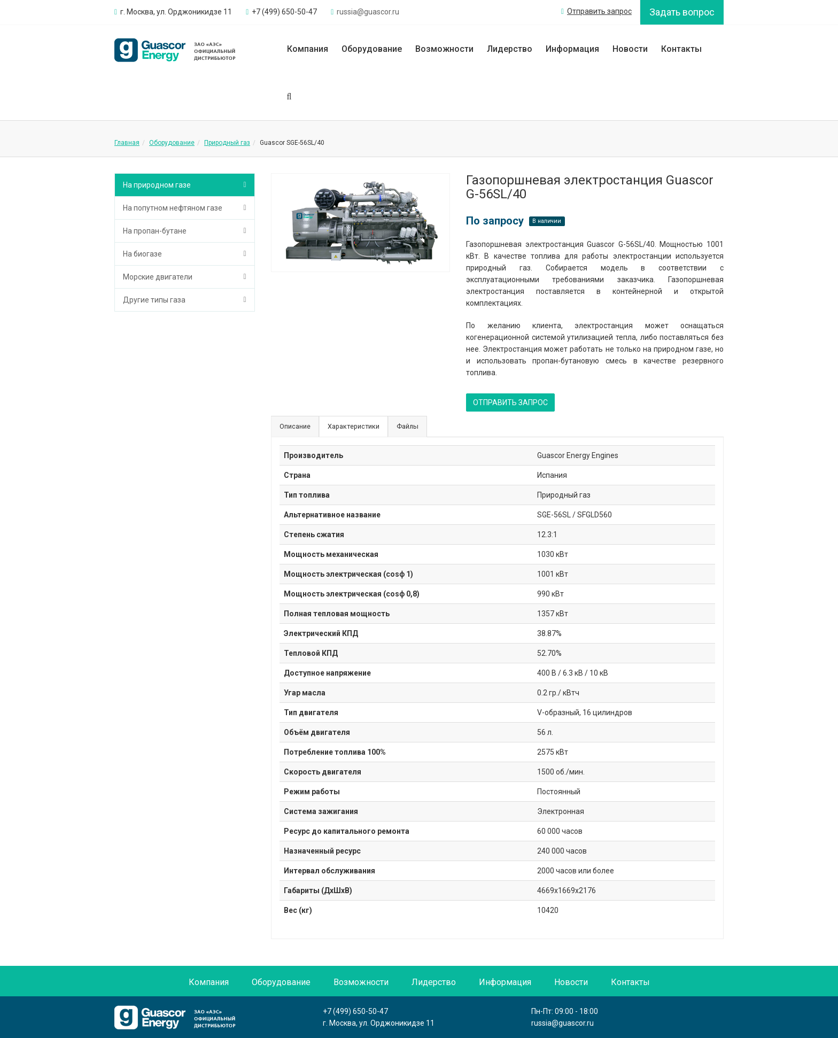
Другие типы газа (154, 300)
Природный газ (227, 142)
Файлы (407, 426)
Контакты (681, 49)
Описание (295, 426)
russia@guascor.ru (562, 1023)
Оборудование (372, 49)
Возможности (444, 49)
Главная (126, 142)
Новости (630, 49)
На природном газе (157, 185)
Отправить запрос (596, 11)
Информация (572, 49)
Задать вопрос (682, 12)
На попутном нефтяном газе (172, 208)
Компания (307, 49)
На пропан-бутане (155, 231)
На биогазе (142, 254)
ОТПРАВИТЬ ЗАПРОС (510, 402)
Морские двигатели (157, 277)
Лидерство (509, 49)
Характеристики (353, 426)
